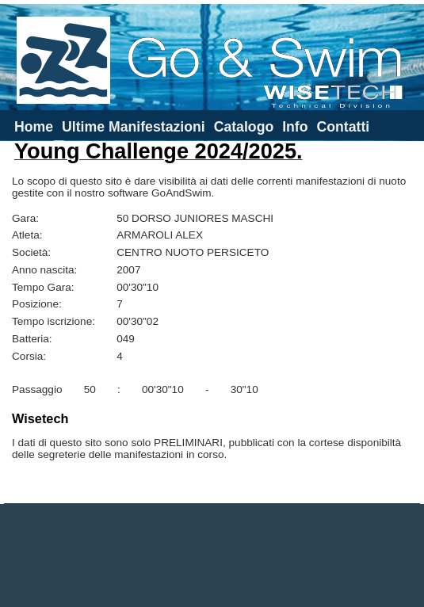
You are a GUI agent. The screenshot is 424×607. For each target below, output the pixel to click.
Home (33, 127)
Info (294, 127)
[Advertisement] (212, 555)
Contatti (342, 127)
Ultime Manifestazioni (133, 127)
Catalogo (244, 127)
